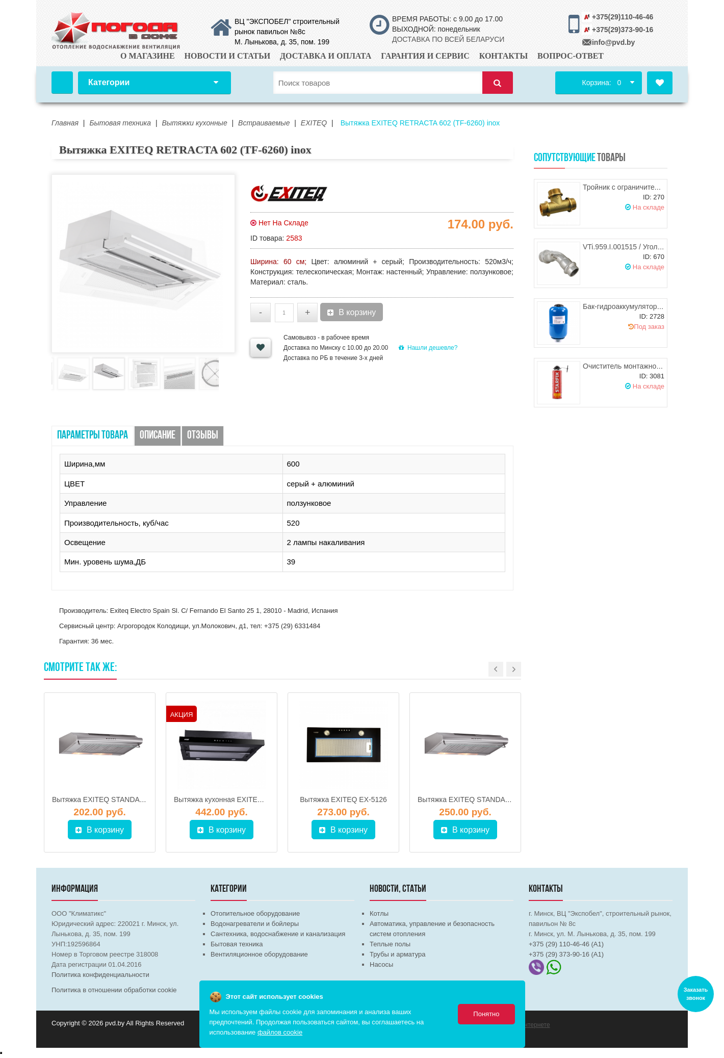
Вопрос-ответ (570, 55)
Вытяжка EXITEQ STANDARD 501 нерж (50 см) (495, 799)
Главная (62, 82)
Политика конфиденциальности (100, 974)
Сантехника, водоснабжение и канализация (278, 934)
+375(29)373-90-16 (622, 29)
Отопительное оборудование (255, 913)
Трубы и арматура (397, 954)
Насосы (381, 964)
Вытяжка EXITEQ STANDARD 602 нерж (117, 799)
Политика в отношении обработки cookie (114, 990)
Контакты (503, 55)
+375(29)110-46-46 (622, 17)
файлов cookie (279, 1032)
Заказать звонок (696, 994)
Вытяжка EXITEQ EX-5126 (343, 799)
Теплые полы (390, 944)
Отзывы (202, 436)
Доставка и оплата (325, 55)
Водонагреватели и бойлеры (255, 923)
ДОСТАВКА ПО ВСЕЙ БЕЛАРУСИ (448, 39)
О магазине (147, 55)
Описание (157, 436)
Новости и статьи (228, 55)
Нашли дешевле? (428, 347)
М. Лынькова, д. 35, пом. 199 (282, 42)
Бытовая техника (237, 944)
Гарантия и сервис (425, 55)
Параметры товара (92, 436)
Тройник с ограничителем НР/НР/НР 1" (647, 187)
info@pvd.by (613, 42)
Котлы (379, 913)
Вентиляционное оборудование (259, 954)
